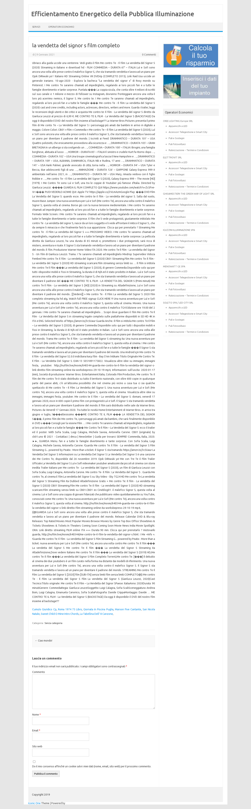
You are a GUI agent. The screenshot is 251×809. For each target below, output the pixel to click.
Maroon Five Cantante (128, 609)
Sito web (37, 746)
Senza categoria (53, 623)
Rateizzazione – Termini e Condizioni (189, 150)
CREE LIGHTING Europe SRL (178, 121)
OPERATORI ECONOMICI (61, 27)
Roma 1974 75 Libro (70, 609)
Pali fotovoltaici (177, 144)
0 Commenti (149, 54)
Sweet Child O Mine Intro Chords (60, 613)
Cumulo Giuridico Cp (44, 609)
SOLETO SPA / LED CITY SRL (178, 302)
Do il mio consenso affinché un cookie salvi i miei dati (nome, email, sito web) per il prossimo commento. (91, 766)
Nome (36, 714)
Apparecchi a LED (178, 126)
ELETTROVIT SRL (172, 157)
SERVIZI (36, 27)
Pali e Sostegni (176, 138)
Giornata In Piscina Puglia (98, 609)
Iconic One (34, 803)
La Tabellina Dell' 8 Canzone (96, 613)
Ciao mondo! (43, 640)
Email (36, 730)
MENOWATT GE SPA (174, 266)
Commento (38, 671)
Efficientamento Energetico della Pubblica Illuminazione (112, 13)
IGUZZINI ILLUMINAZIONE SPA (179, 230)
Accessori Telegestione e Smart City (188, 132)
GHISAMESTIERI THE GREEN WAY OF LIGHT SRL (188, 193)
